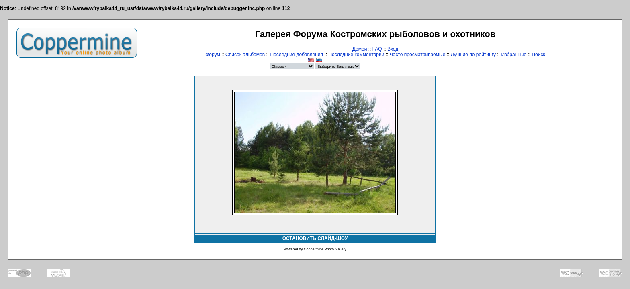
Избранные (513, 54)
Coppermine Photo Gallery (325, 249)
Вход (392, 49)
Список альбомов (245, 54)
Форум (212, 54)
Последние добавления (296, 54)
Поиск (538, 54)
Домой (359, 49)
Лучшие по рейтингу (473, 54)
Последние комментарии (356, 54)
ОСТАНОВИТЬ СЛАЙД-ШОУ (315, 238)
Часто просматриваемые (418, 54)
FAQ (377, 49)
